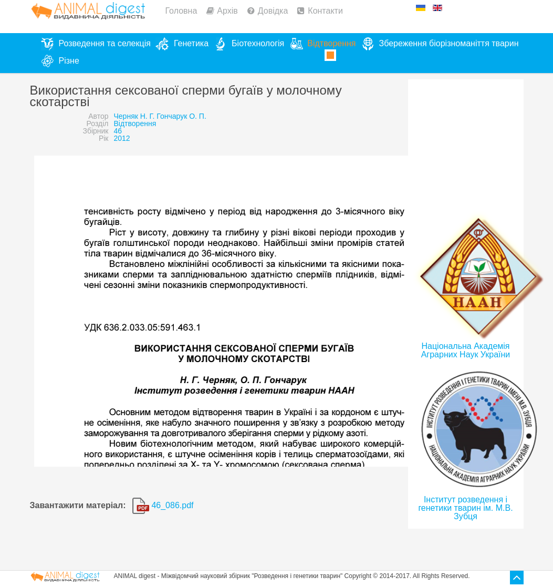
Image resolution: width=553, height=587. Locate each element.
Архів (227, 10)
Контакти (325, 10)
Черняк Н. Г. (134, 116)
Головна (181, 10)
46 (118, 131)
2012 (122, 138)
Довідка (273, 10)
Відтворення (135, 123)
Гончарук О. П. (181, 116)
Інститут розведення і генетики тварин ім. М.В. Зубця (465, 508)
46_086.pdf (163, 505)
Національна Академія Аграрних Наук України (465, 350)
